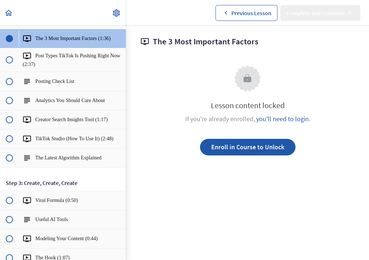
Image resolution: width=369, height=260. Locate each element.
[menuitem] (117, 13)
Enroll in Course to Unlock (247, 147)
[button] (9, 13)
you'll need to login (282, 119)
